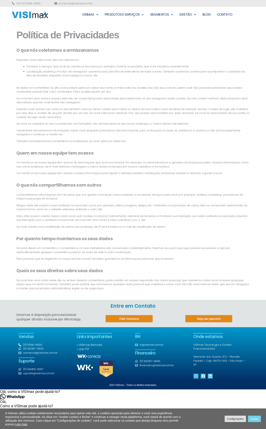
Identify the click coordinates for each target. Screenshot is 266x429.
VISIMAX (90, 14)
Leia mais (21, 424)
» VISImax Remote (89, 345)
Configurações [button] (235, 418)
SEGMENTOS (161, 14)
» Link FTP (83, 349)
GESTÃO (187, 14)
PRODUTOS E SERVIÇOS (124, 14)
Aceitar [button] (254, 418)
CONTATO (224, 14)
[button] (133, 391)
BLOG (206, 14)
